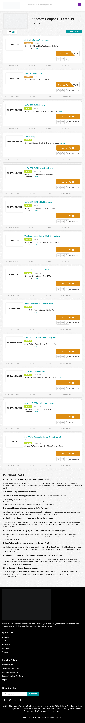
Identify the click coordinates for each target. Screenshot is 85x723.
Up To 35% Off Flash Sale (34, 371)
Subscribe (33, 694)
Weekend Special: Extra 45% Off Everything (42, 236)
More (36, 48)
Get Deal (67, 116)
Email (48, 65)
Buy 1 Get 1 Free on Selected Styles (38, 303)
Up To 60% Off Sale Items (34, 105)
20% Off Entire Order (33, 73)
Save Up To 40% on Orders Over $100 (39, 337)
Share (32, 65)
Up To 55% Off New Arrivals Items (38, 168)
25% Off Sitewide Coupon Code (37, 40)
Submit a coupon (74, 32)
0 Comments (65, 65)
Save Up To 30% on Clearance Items (39, 403)
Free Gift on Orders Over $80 (36, 270)
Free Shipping (29, 136)
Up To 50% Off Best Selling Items (38, 202)
